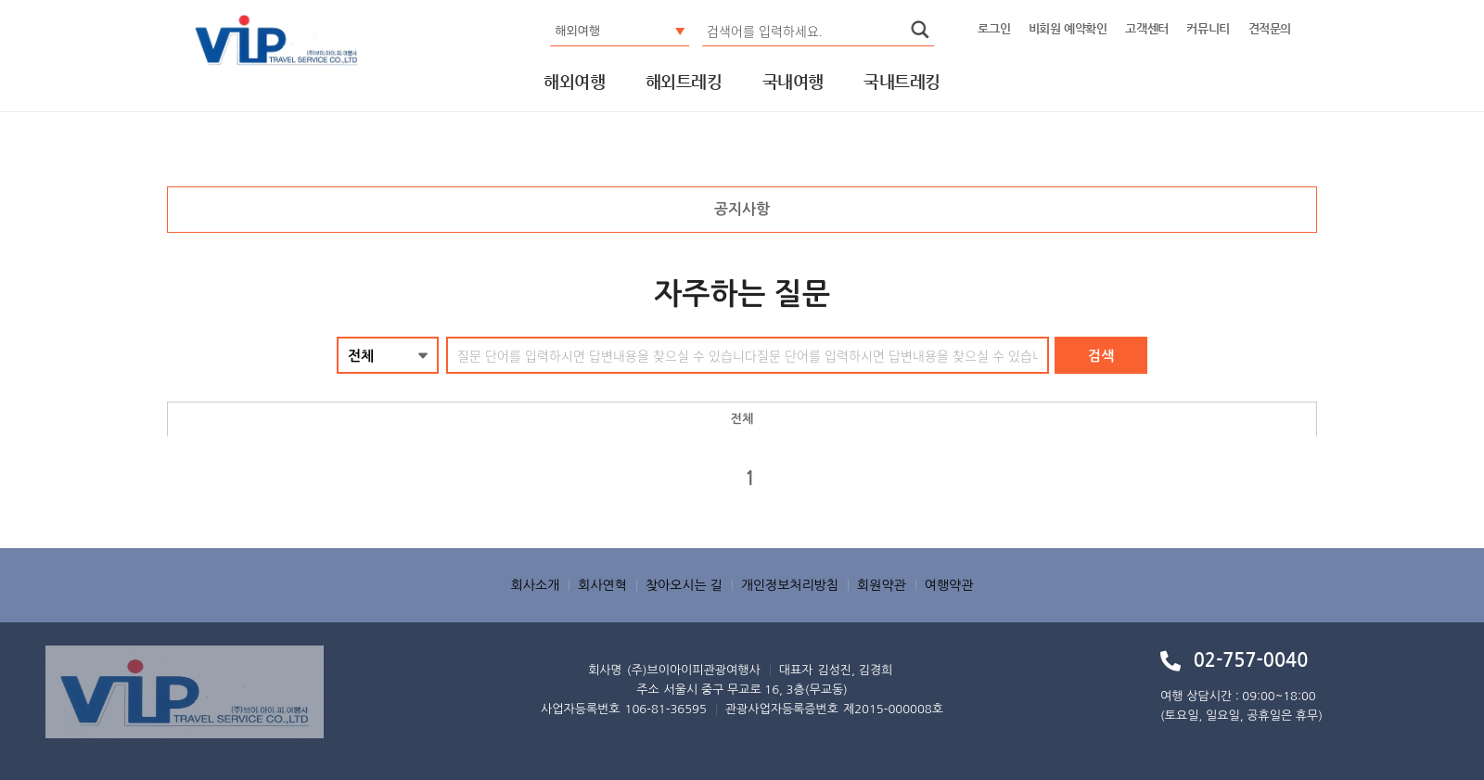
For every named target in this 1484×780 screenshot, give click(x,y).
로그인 (994, 28)
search (920, 29)
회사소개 (535, 585)
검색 (1101, 356)
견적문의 (1269, 28)
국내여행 (793, 82)
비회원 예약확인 (1068, 28)
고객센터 (1146, 28)
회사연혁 (602, 585)
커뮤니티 (1207, 28)
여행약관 (949, 585)
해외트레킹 (684, 82)
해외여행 (574, 82)
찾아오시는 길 (684, 585)
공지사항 (742, 209)
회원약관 (881, 585)
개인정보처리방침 (789, 585)
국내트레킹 (902, 82)
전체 (742, 419)
